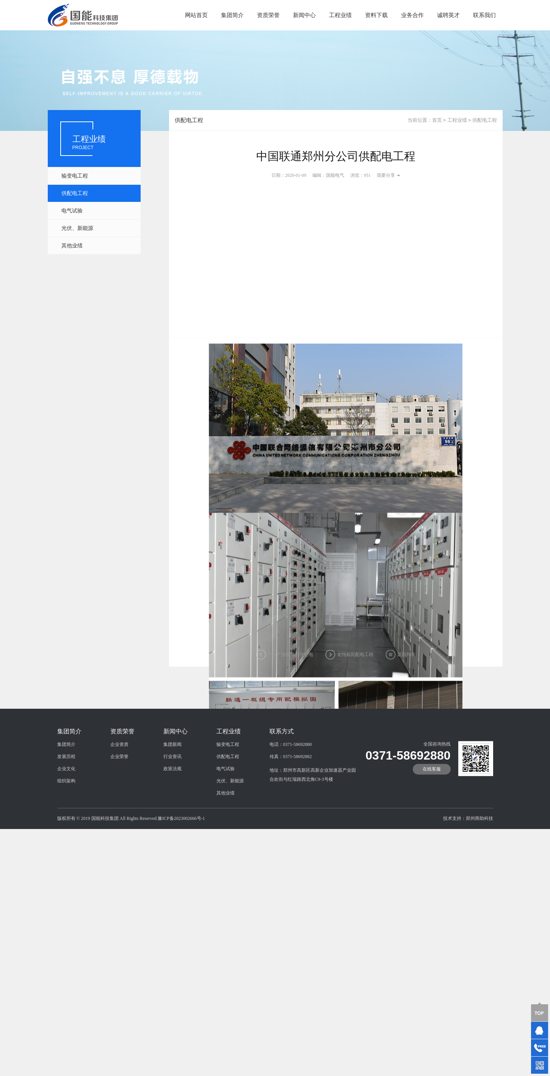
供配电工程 (74, 193)
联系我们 (484, 15)
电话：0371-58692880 (291, 770)
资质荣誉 (268, 15)
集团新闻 (172, 770)
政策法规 (172, 794)
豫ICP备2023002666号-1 (181, 844)
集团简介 (232, 15)
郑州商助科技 (479, 844)
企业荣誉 (119, 782)
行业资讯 (172, 782)
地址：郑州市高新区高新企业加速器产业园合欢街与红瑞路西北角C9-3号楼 (313, 800)
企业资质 (119, 770)
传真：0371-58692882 (291, 782)
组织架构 (66, 806)
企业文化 (66, 794)
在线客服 (432, 795)
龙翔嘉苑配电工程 (355, 657)
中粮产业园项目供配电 (290, 657)
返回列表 (406, 657)
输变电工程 (74, 176)
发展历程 (66, 782)
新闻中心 (304, 15)
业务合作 (412, 15)
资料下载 (376, 15)
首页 (437, 120)
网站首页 (196, 15)
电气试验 (72, 211)
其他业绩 (72, 246)
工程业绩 (340, 15)
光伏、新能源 (77, 228)
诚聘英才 (448, 15)
